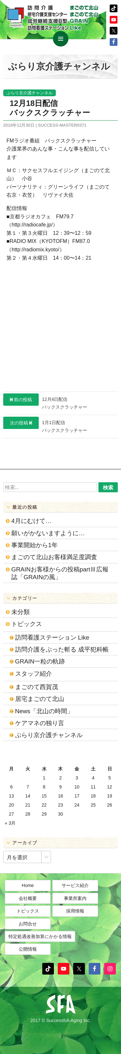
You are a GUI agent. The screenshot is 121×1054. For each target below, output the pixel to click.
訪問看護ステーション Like (52, 637)
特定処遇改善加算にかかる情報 (40, 936)
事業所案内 (75, 898)
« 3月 (10, 823)
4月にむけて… (31, 520)
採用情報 (75, 910)
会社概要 (28, 898)
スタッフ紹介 (33, 673)
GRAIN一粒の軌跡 (40, 661)
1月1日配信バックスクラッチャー (45, 425)
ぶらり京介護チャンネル (29, 92)
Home (28, 885)
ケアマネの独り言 (39, 723)
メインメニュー (60, 39)
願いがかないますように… (48, 533)
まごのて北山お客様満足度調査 (54, 557)
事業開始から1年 (34, 545)
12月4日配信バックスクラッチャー (45, 401)
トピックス (26, 624)
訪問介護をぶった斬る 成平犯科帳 (62, 649)
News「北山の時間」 (44, 711)
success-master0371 (62, 125)
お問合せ (28, 923)
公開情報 (28, 949)
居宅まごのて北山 (39, 698)
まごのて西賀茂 (36, 687)
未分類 (20, 612)
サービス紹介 (75, 885)
